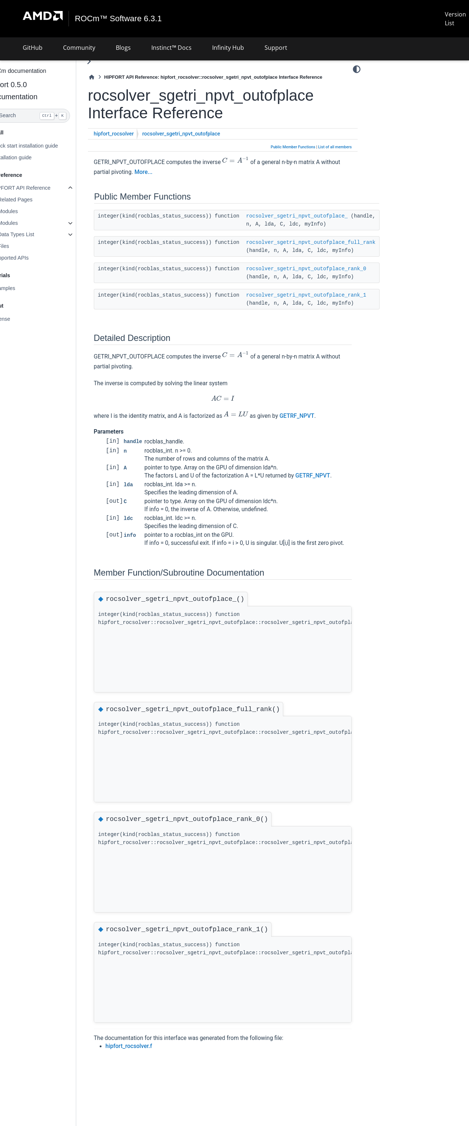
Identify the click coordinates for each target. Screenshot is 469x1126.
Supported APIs (28, 258)
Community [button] (79, 48)
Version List (455, 18)
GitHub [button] (33, 48)
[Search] (47, 116)
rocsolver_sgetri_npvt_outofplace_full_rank (328, 242)
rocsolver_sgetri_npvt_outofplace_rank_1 (324, 295)
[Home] (109, 77)
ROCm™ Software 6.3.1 (118, 18)
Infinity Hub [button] (228, 48)
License (19, 319)
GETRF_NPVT (314, 416)
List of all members (335, 147)
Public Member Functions (293, 147)
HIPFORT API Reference (39, 188)
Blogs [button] (123, 48)
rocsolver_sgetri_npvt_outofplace (199, 134)
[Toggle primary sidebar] (106, 61)
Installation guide (29, 157)
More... (182, 172)
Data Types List (33, 234)
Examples (21, 288)
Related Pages (32, 199)
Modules (25, 211)
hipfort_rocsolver (131, 134)
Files (20, 246)
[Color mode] (356, 69)
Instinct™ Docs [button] (171, 48)
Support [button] (276, 48)
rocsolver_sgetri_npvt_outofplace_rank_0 (324, 269)
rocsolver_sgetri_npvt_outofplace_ (314, 216)
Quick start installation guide (42, 146)
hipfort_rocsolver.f (146, 1054)
